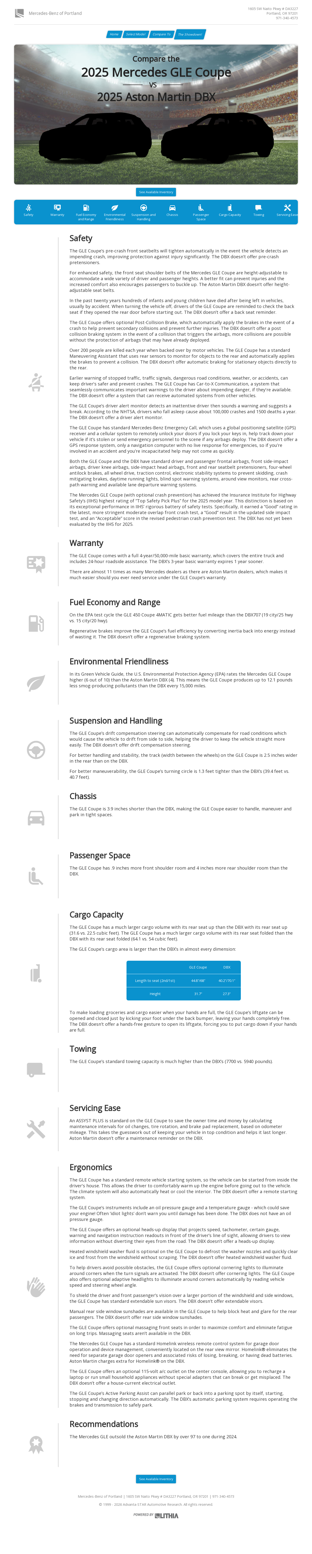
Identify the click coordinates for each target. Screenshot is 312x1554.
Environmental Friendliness (124, 222)
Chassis (188, 220)
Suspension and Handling (156, 222)
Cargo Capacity (251, 220)
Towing (282, 220)
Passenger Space (219, 220)
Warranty (61, 220)
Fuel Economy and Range (93, 222)
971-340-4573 (287, 18)
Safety (30, 220)
